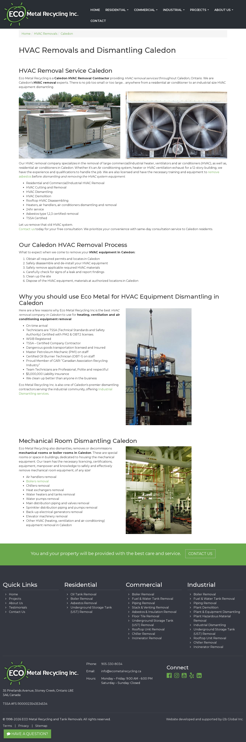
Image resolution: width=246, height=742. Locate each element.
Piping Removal (143, 603)
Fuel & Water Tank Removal (152, 598)
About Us (224, 11)
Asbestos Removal (84, 603)
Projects (200, 11)
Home (95, 10)
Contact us (27, 229)
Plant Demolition (206, 607)
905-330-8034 (111, 664)
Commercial (146, 11)
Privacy (23, 726)
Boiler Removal (82, 598)
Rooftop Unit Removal (148, 629)
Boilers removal (37, 481)
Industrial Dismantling (210, 625)
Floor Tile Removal (145, 616)
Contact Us (200, 554)
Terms (7, 726)
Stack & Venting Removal (150, 607)
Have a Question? (27, 734)
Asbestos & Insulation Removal (154, 612)
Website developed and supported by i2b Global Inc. (204, 719)
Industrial (174, 11)
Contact (98, 21)
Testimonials (18, 607)
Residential (117, 11)
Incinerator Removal (147, 638)
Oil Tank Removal (83, 594)
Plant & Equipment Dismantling (217, 612)
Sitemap (41, 726)
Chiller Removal (143, 634)
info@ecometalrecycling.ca (121, 671)
